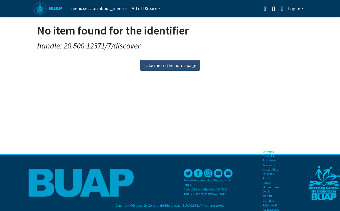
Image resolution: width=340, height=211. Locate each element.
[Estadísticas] (265, 8)
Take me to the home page (170, 65)
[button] (282, 8)
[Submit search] (273, 9)
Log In (294, 8)
